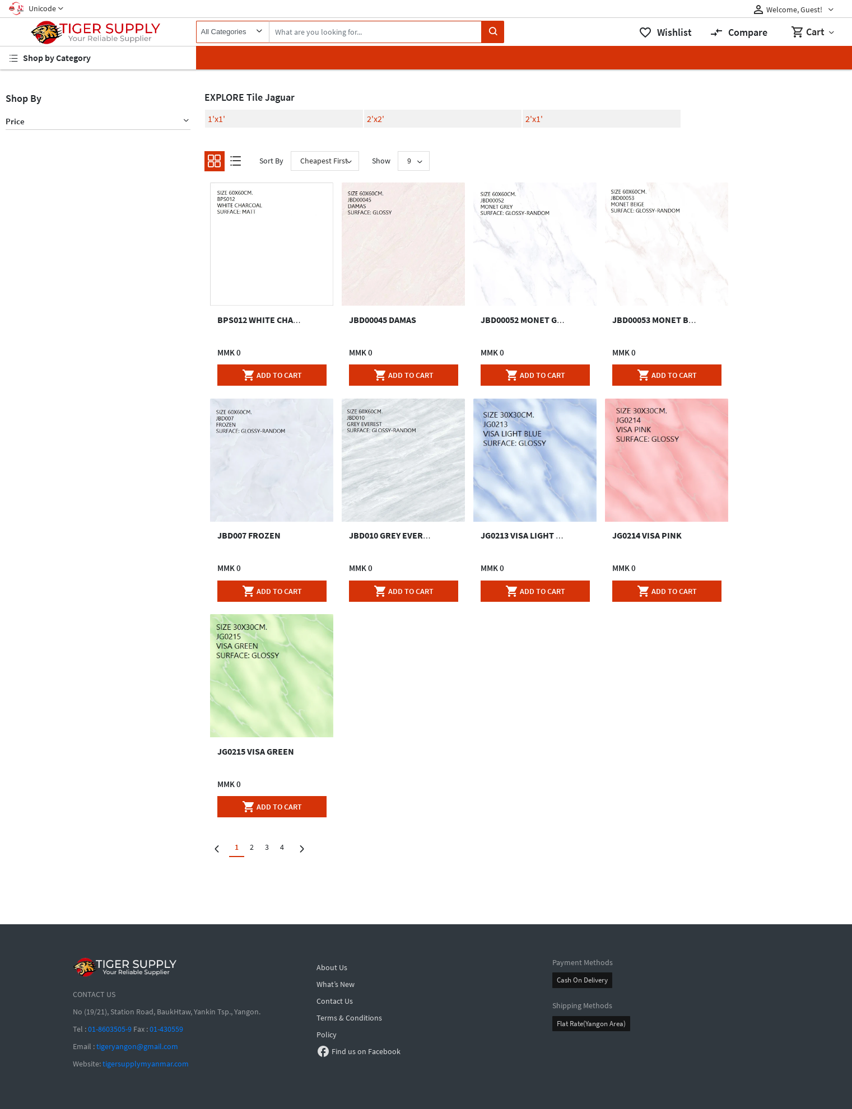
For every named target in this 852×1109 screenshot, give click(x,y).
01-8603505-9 (110, 1029)
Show (381, 161)
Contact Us (334, 1001)
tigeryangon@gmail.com (137, 1046)
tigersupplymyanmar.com (146, 1064)
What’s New (335, 984)
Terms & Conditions (349, 1018)
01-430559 (166, 1029)
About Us (331, 967)
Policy (326, 1035)
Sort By (271, 161)
